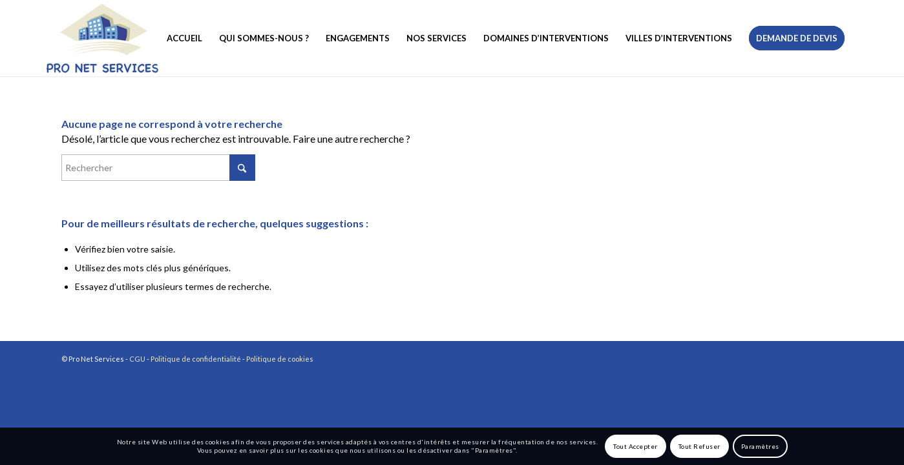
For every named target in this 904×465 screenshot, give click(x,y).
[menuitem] (184, 38)
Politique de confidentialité (196, 359)
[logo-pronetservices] (101, 38)
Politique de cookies (279, 359)
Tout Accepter (635, 446)
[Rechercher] (158, 167)
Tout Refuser (699, 446)
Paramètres (760, 446)
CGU (137, 359)
